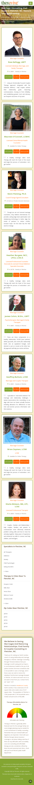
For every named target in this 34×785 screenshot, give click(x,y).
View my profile (24, 77)
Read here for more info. (17, 779)
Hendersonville (8, 599)
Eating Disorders (9, 567)
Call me (16, 77)
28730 (5, 626)
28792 (5, 620)
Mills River (7, 588)
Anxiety (6, 559)
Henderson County (22, 685)
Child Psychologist (9, 563)
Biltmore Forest (8, 595)
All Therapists (8, 552)
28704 (5, 614)
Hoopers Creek (8, 584)
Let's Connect (8, 77)
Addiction (6, 556)
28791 (5, 617)
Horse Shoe (7, 591)
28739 (5, 623)
